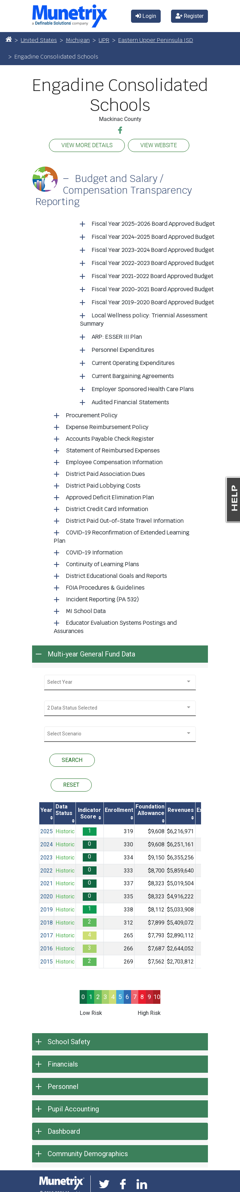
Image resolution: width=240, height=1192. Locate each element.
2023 (46, 857)
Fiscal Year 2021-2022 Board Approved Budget (152, 276)
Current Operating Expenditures (133, 363)
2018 (46, 922)
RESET (71, 785)
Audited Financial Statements (130, 402)
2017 (46, 935)
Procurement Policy (91, 415)
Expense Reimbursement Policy (107, 427)
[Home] (9, 39)
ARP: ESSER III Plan (117, 336)
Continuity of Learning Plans (102, 564)
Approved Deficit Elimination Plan (110, 497)
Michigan (78, 40)
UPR (104, 40)
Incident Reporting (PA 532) (102, 599)
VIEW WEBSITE (158, 145)
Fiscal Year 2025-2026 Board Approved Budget (153, 223)
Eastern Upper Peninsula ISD (155, 40)
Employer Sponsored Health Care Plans (143, 389)
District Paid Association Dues (105, 474)
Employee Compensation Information (114, 462)
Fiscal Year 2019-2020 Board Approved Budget (153, 302)
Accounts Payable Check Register (110, 438)
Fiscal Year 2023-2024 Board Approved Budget (153, 250)
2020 (46, 896)
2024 (46, 844)
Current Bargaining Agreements (133, 376)
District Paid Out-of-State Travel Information (124, 520)
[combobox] (120, 682)
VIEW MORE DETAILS (86, 145)
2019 (46, 909)
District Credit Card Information (107, 509)
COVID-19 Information (94, 552)
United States (39, 40)
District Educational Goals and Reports (116, 576)
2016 (46, 948)
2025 (46, 831)
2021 (46, 883)
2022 (46, 870)
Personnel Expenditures (123, 350)
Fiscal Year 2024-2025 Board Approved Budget (153, 237)
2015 (46, 961)
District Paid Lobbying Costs (103, 485)
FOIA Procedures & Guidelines (105, 587)
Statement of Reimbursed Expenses (113, 450)
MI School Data (86, 611)
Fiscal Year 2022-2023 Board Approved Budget (153, 263)
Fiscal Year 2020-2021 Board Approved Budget (152, 289)
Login (146, 16)
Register (189, 16)
